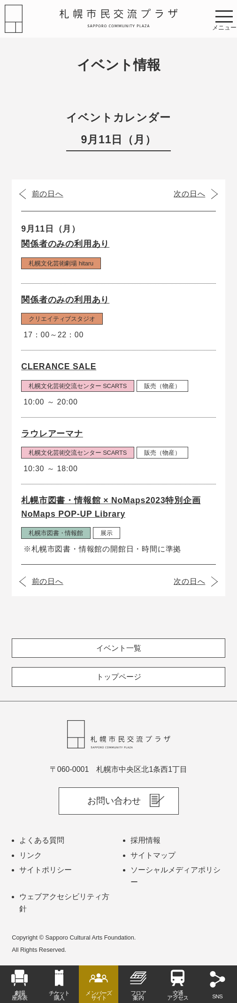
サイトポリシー (45, 870)
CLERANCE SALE (58, 366)
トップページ (118, 677)
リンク (30, 855)
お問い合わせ (114, 801)
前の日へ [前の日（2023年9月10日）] (47, 194)
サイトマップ (153, 855)
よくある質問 (41, 840)
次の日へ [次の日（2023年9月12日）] (189, 194)
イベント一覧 (118, 648)
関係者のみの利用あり (65, 244)
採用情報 (145, 840)
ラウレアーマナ (52, 433)
